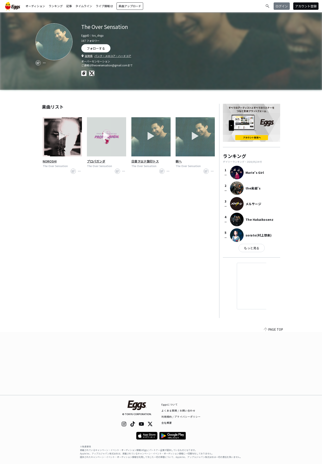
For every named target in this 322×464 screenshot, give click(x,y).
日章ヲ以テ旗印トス (145, 161)
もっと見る (251, 248)
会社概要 (166, 422)
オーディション (35, 6)
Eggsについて (169, 404)
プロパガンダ (96, 161)
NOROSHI (50, 161)
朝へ (179, 161)
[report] (44, 62)
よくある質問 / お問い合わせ (178, 410)
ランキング (56, 6)
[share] (38, 62)
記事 (69, 6)
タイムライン (83, 6)
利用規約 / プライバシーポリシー (181, 416)
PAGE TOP (273, 392)
